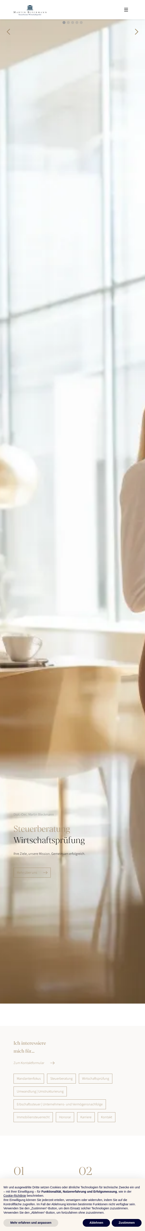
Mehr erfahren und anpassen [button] (30, 1222)
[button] (8, 32)
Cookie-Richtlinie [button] (14, 1195)
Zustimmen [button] (127, 1222)
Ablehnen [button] (96, 1222)
